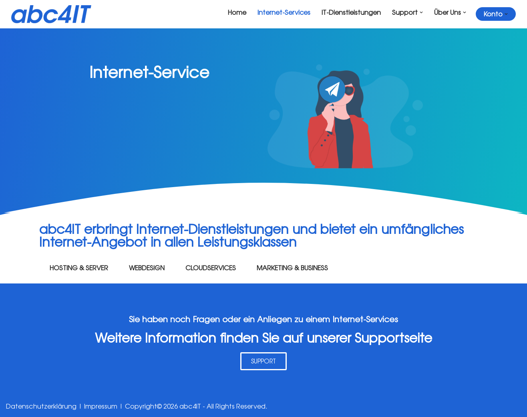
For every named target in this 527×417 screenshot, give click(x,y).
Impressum (100, 407)
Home (236, 12)
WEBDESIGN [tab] (147, 268)
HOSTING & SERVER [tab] (79, 268)
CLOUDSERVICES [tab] (210, 268)
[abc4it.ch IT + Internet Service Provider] (51, 14)
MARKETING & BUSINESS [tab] (292, 268)
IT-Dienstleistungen (351, 12)
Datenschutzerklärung (41, 407)
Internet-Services (283, 12)
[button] (421, 12)
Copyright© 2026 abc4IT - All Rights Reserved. (196, 407)
